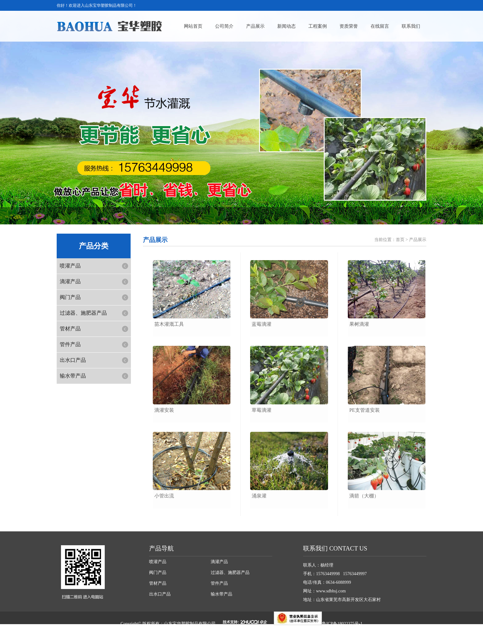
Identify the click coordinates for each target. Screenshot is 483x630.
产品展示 (255, 26)
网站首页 (193, 26)
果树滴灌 (359, 324)
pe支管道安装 (364, 410)
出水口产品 (73, 360)
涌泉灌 (259, 495)
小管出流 (164, 495)
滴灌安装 (164, 410)
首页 (400, 239)
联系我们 (411, 26)
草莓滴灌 (261, 410)
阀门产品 (70, 297)
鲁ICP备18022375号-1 (342, 623)
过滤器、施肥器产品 (83, 313)
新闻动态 (286, 26)
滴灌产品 (70, 281)
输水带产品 (73, 376)
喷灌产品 (70, 266)
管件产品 (70, 344)
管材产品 (70, 329)
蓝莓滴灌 (261, 324)
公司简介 (224, 26)
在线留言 (380, 26)
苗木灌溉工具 (169, 324)
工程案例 (317, 26)
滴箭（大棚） (364, 495)
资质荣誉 (348, 26)
